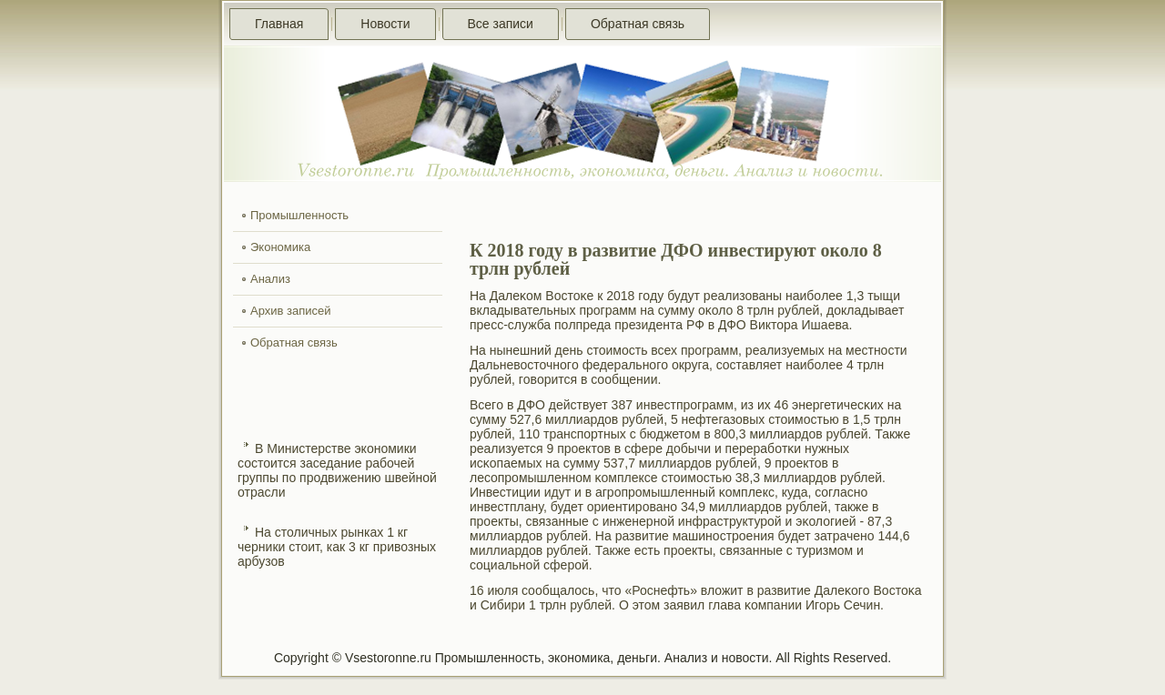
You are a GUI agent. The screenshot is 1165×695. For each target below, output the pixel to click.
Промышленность (299, 215)
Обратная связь (637, 23)
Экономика (280, 247)
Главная (279, 23)
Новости (385, 23)
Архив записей (290, 310)
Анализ (270, 279)
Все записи (500, 23)
